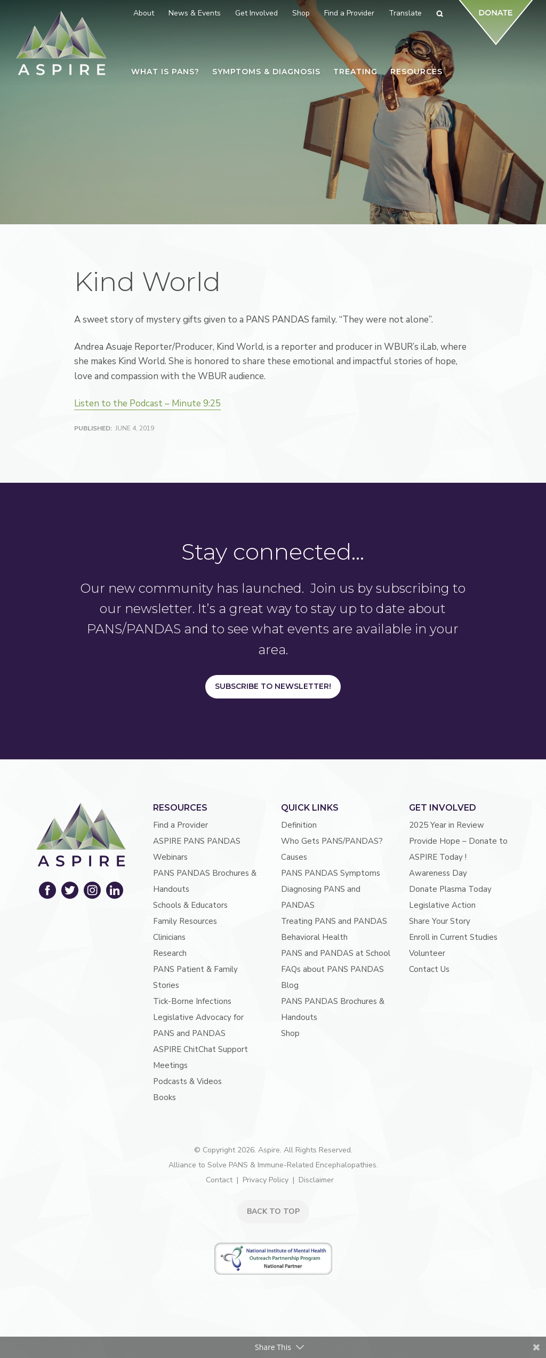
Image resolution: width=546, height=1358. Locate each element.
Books (164, 1097)
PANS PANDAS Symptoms (330, 873)
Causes (294, 857)
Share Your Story (439, 921)
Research (170, 953)
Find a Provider (180, 825)
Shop (290, 1033)
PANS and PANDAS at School (335, 953)
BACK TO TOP (273, 1211)
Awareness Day (438, 873)
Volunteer (427, 953)
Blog (290, 985)
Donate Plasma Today (450, 889)
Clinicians (169, 937)
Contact (219, 1180)
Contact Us (429, 969)
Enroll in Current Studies (453, 937)
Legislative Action (442, 905)
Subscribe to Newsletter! (273, 686)
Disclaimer (316, 1180)
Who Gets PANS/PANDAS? (332, 841)
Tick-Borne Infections (192, 1001)
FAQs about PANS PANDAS (332, 969)
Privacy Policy (265, 1180)
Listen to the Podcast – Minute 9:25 (147, 403)
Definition (299, 825)
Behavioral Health (314, 937)
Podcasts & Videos (187, 1081)
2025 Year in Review (446, 825)
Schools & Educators (190, 905)
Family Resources (185, 921)
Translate (405, 13)
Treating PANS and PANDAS (334, 921)
